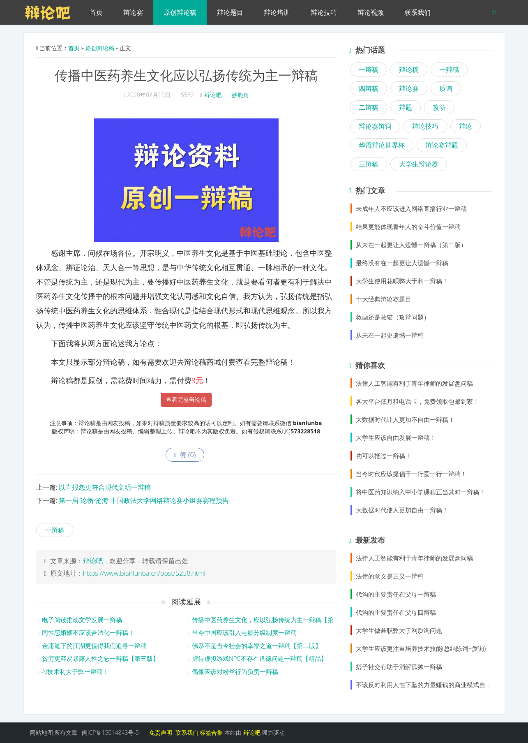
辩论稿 (409, 69)
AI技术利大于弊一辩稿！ (75, 671)
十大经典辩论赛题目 (383, 299)
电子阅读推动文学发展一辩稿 (82, 620)
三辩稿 (368, 164)
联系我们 (417, 12)
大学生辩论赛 (418, 164)
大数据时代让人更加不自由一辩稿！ (405, 419)
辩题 (405, 107)
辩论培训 (277, 12)
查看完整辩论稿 (186, 399)
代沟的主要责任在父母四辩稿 (396, 612)
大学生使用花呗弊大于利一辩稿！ (402, 281)
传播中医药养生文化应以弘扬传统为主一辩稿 (186, 75)
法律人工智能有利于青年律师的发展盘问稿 (414, 383)
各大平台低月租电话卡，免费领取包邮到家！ (417, 401)
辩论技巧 (324, 12)
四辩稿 (368, 88)
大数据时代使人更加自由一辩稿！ (402, 510)
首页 (96, 12)
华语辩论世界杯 (382, 145)
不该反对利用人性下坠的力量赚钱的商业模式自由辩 (427, 685)
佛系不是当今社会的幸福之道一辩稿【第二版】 (256, 645)
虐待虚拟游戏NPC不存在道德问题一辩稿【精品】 (259, 658)
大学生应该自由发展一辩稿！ (396, 437)
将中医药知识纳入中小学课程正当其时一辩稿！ (420, 492)
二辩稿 (368, 107)
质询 (445, 88)
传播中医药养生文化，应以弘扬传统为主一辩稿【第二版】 (272, 620)
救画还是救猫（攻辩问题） (393, 317)
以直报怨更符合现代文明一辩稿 (105, 487)
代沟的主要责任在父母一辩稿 (396, 594)
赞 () (185, 454)
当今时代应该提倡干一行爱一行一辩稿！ (411, 474)
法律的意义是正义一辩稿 (390, 576)
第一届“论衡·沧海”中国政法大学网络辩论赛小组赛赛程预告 (143, 500)
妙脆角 (240, 95)
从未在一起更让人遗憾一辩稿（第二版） (411, 245)
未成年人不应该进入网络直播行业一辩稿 (411, 208)
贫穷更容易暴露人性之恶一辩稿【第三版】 (100, 658)
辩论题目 (230, 12)
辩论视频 (370, 12)
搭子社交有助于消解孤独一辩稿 (399, 666)
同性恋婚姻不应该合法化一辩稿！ (88, 632)
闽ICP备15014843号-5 (110, 732)
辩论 (465, 126)
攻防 (439, 107)
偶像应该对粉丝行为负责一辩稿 (235, 671)
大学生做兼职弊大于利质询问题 (399, 630)
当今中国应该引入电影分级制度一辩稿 (244, 632)
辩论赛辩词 (375, 126)
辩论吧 (212, 95)
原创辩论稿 (180, 12)
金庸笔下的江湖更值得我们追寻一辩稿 (94, 645)
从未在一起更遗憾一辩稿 (390, 335)
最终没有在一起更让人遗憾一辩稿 (402, 263)
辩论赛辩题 (441, 145)
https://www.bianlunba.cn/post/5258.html (144, 573)
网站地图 (41, 732)
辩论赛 (133, 12)
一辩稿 (55, 530)
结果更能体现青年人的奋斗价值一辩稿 (408, 226)
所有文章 (65, 732)
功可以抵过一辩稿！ (383, 455)
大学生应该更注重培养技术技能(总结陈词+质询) (421, 648)
